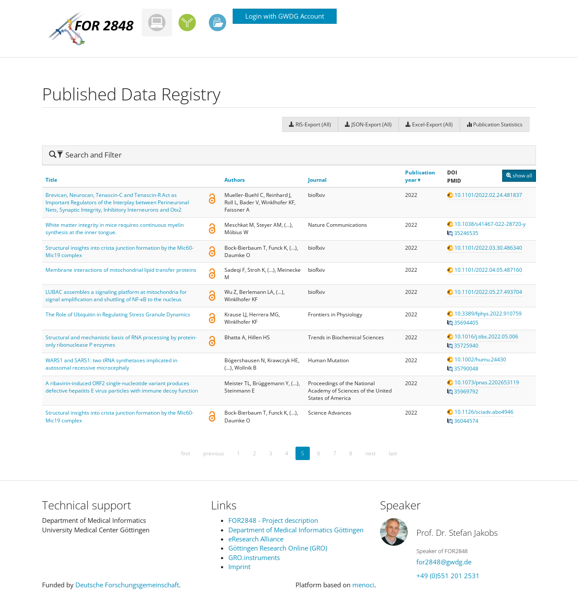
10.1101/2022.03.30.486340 (484, 247)
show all (519, 175)
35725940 (462, 345)
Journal (317, 180)
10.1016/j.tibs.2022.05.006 (482, 336)
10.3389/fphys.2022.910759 (484, 313)
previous (213, 453)
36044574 (462, 421)
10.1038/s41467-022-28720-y (486, 224)
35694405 (462, 322)
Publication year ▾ (420, 176)
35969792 (462, 391)
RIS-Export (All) (310, 124)
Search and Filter (85, 155)
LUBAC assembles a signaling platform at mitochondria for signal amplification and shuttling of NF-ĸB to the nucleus (116, 295)
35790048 (462, 368)
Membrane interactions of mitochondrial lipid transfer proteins (120, 270)
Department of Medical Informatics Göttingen (296, 529)
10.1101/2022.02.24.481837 (484, 195)
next (370, 453)
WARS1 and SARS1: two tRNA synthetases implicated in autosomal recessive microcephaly (111, 364)
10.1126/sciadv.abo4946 (480, 411)
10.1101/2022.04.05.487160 (484, 270)
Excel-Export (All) (429, 124)
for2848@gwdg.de (443, 561)
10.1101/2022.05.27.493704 (484, 292)
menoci (363, 584)
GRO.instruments (254, 557)
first (185, 453)
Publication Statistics (495, 124)
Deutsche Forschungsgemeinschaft (127, 584)
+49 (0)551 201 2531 (448, 575)
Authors (234, 180)
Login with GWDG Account (284, 16)
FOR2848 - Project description (273, 520)
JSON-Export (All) (368, 124)
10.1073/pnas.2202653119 (483, 382)
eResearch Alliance (255, 539)
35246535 (462, 233)
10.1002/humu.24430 (476, 359)
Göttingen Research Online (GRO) (277, 548)
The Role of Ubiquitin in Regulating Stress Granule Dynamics (117, 314)
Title (51, 180)
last (393, 453)
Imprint (239, 566)
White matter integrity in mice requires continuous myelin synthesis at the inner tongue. (114, 228)
